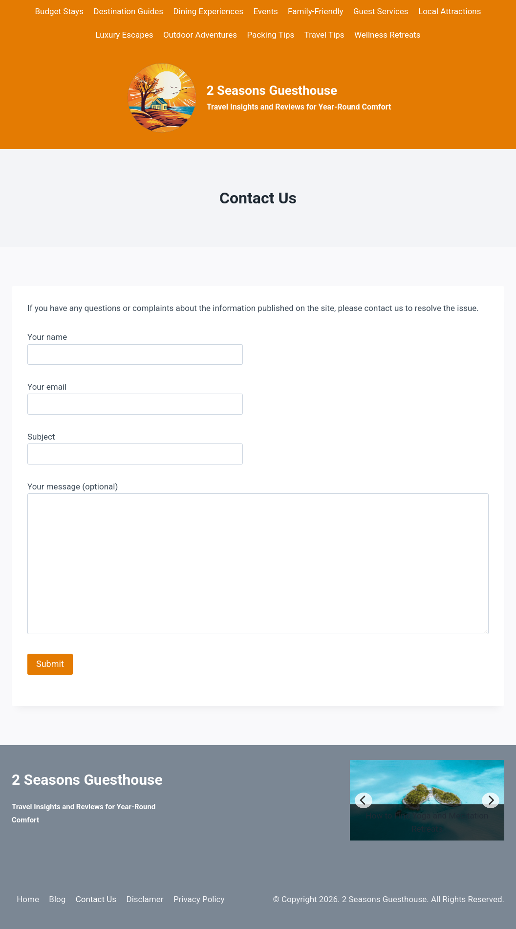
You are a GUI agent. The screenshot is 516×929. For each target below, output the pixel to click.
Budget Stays (59, 11)
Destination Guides (128, 11)
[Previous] (363, 800)
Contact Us (96, 899)
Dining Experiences (208, 11)
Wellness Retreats (387, 35)
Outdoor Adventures (200, 35)
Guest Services (380, 11)
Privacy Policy (199, 899)
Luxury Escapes (124, 35)
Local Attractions (449, 11)
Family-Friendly (316, 11)
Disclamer (144, 899)
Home (28, 899)
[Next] (490, 800)
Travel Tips (324, 35)
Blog (57, 899)
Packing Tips (270, 35)
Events (265, 11)
